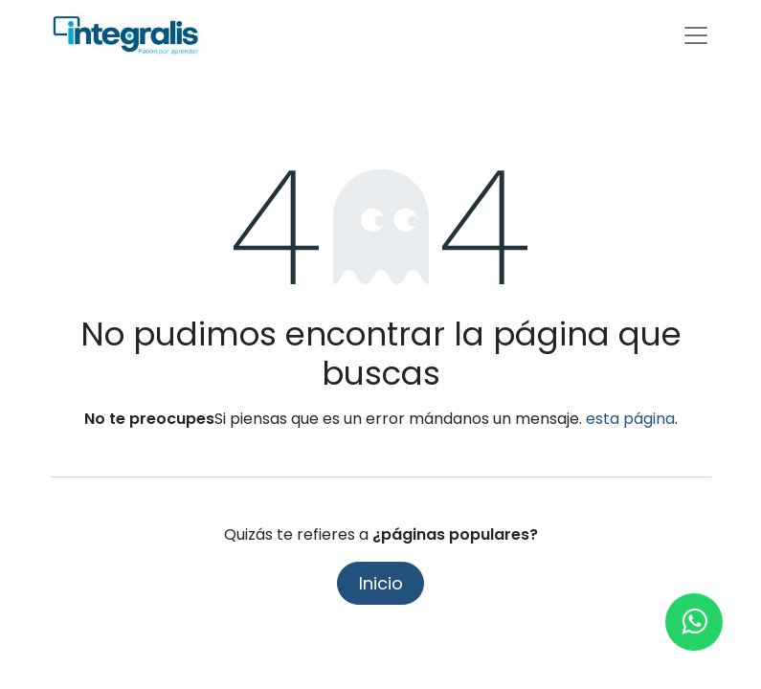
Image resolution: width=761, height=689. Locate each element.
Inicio (381, 583)
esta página (630, 419)
